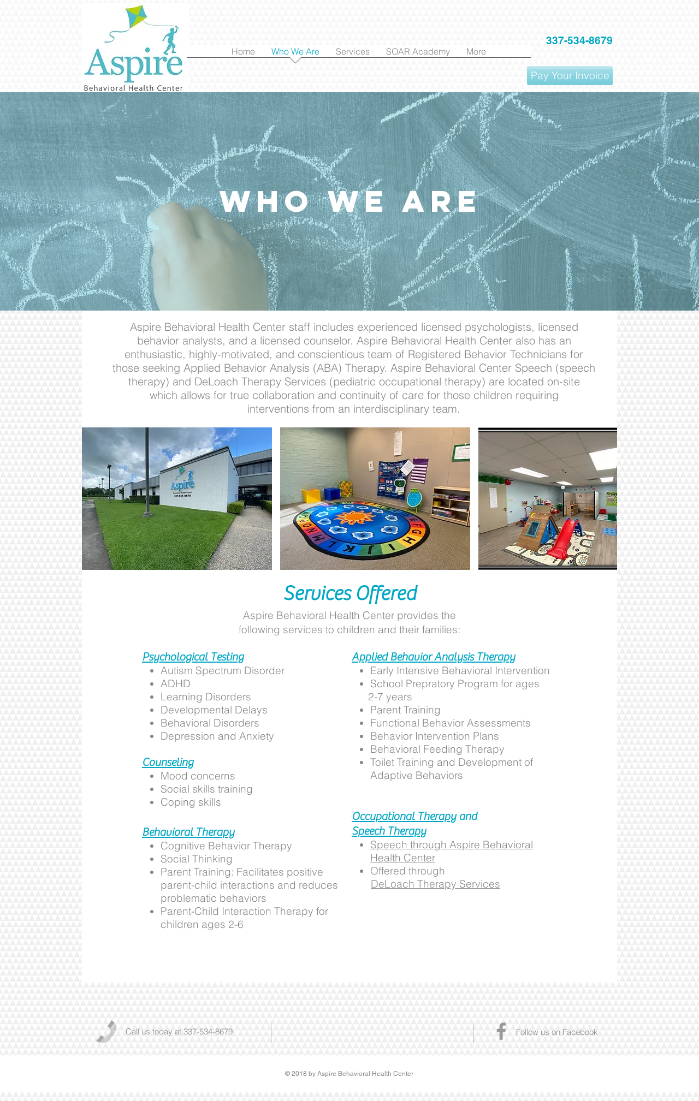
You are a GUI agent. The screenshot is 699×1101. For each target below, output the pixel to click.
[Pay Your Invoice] (570, 75)
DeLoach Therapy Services (435, 883)
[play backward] (95, 498)
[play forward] (603, 498)
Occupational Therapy (404, 816)
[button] (177, 498)
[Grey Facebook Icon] (501, 1031)
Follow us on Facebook (557, 1032)
